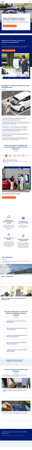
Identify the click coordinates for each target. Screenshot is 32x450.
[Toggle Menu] (30, 1)
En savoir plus (9, 363)
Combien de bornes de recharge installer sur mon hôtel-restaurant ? (15, 321)
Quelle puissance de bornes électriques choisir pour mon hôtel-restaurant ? (16, 329)
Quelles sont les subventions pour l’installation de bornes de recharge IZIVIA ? (15, 343)
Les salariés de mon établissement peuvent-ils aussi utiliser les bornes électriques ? (16, 336)
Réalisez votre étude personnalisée (10, 25)
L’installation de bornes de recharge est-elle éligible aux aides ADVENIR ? (16, 350)
